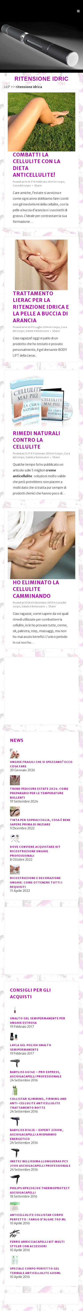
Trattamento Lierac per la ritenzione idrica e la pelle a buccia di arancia (41, 307)
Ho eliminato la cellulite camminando (36, 589)
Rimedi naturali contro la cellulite (36, 440)
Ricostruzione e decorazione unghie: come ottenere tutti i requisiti (36, 882)
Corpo (60, 181)
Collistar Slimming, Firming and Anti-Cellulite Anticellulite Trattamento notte (38, 1103)
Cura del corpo (22, 185)
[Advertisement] (43, 690)
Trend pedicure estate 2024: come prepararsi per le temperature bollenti (39, 793)
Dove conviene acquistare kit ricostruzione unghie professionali (35, 851)
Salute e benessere (37, 330)
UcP (7, 87)
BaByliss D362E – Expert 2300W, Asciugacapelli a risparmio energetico (37, 1134)
